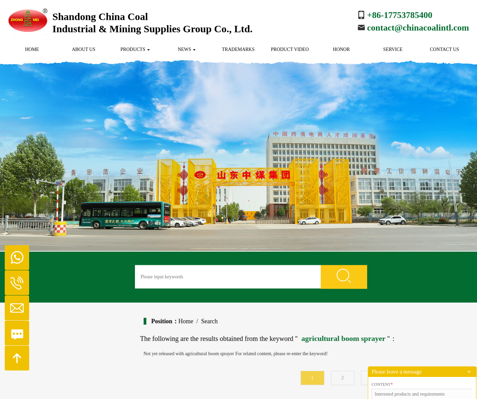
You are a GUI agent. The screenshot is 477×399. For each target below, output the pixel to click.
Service (392, 49)
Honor (341, 49)
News (187, 49)
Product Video (290, 49)
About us (83, 49)
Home (32, 49)
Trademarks (238, 49)
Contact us (444, 49)
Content (382, 384)
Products (135, 49)
